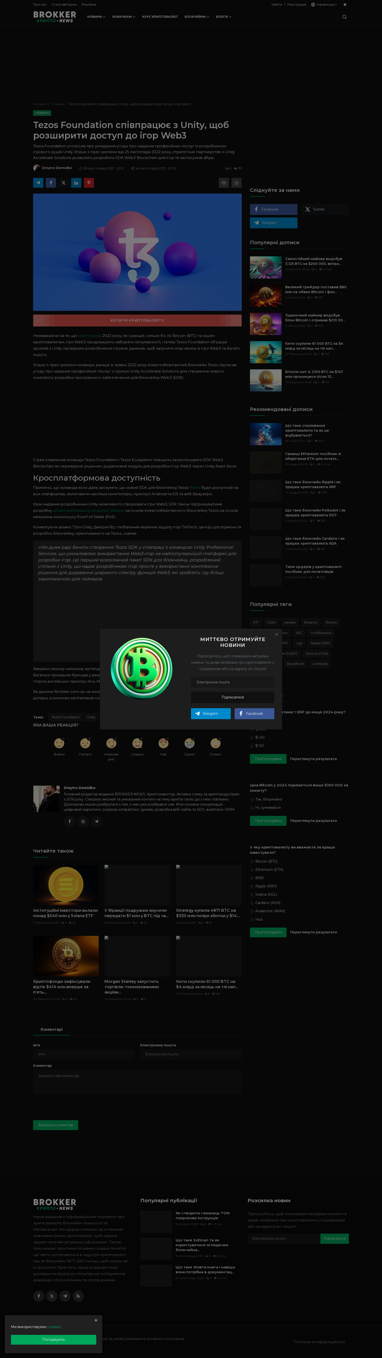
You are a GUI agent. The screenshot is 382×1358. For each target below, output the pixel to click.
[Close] (276, 634)
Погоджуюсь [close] (53, 1339)
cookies (54, 1327)
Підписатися (233, 697)
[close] (96, 1320)
